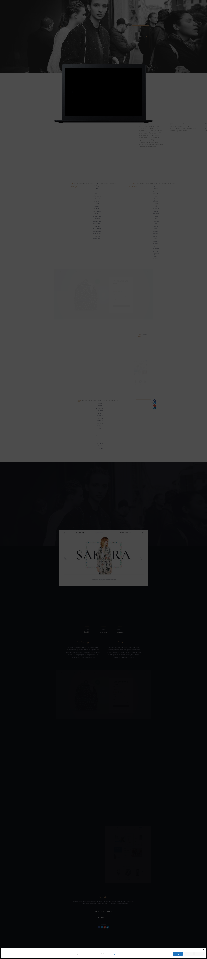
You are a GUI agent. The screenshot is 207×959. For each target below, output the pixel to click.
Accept (178, 954)
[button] (203, 949)
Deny (188, 954)
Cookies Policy (111, 954)
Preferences (199, 954)
